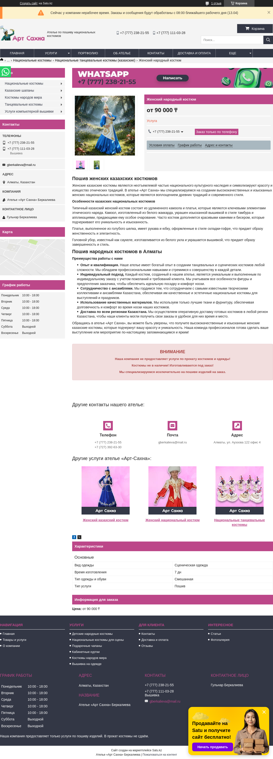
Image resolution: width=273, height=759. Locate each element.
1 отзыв (216, 3)
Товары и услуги (14, 640)
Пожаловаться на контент (160, 754)
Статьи (216, 634)
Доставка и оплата (194, 53)
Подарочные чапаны (87, 646)
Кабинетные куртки (86, 652)
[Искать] (268, 40)
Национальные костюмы (32, 60)
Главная (17, 53)
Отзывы (147, 646)
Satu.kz (157, 750)
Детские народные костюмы (92, 634)
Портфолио (88, 53)
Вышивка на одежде (87, 664)
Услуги (51, 53)
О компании (11, 646)
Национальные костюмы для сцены (98, 640)
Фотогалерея (220, 640)
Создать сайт (29, 3)
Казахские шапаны (19, 90)
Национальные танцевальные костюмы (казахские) (95, 60)
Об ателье (122, 53)
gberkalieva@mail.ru (21, 165)
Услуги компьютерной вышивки (29, 111)
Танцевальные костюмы (24, 104)
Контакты (155, 53)
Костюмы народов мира (23, 97)
